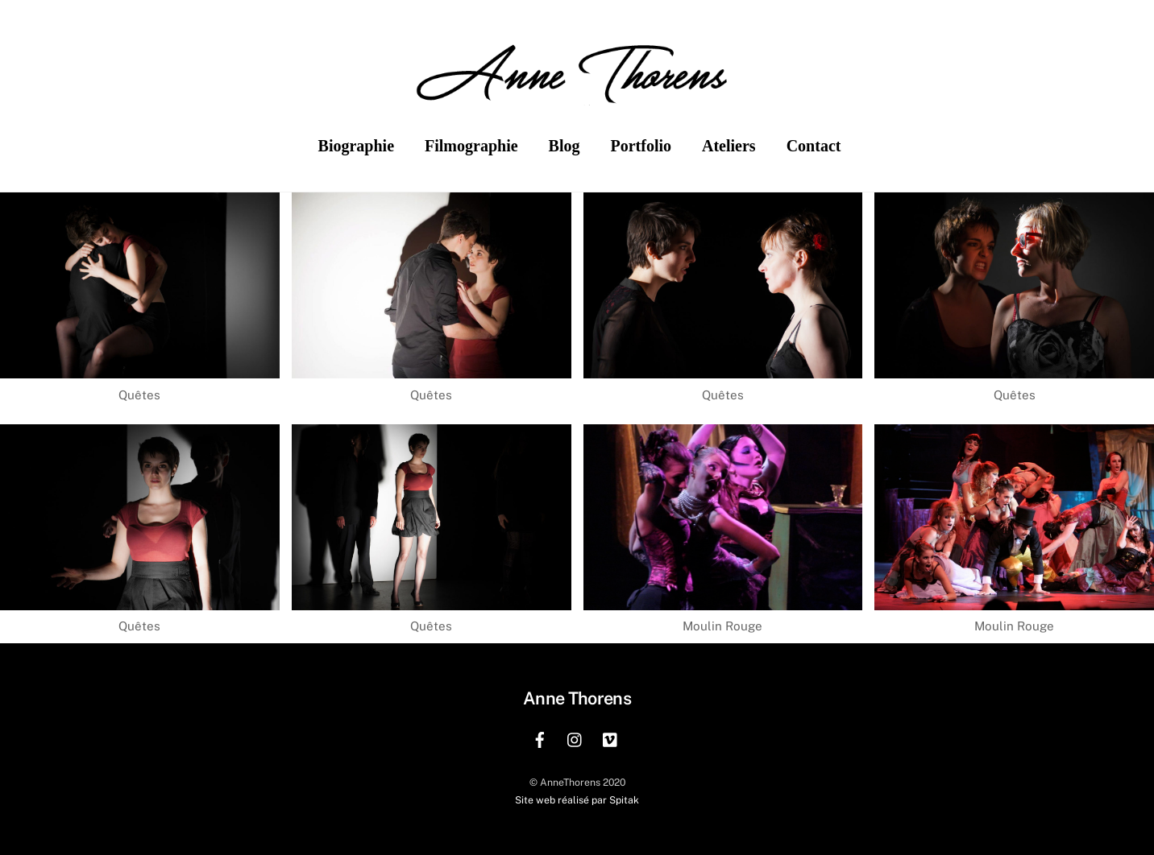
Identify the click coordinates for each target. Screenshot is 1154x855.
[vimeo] (611, 738)
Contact (814, 146)
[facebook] (540, 738)
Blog (564, 146)
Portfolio (640, 146)
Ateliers (729, 146)
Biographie (356, 146)
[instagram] (575, 738)
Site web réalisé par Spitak (577, 800)
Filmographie (471, 146)
